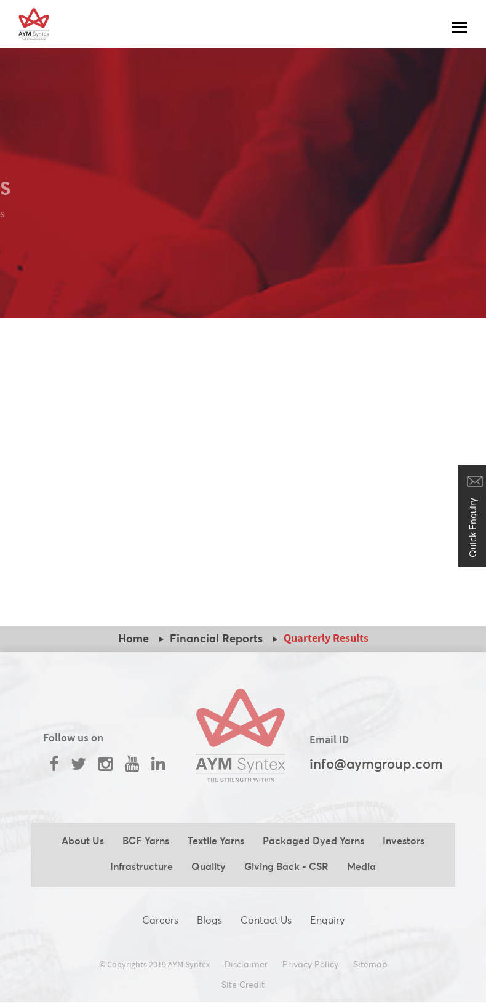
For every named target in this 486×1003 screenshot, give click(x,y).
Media (361, 866)
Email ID (329, 740)
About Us (83, 840)
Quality (208, 866)
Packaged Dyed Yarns (313, 840)
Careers (160, 920)
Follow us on (73, 738)
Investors (403, 840)
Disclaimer (246, 964)
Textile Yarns (216, 840)
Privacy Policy (310, 964)
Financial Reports (216, 638)
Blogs (209, 920)
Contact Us (266, 920)
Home (133, 638)
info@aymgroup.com (376, 763)
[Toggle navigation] (460, 24)
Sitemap (370, 964)
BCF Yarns (145, 840)
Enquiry (327, 920)
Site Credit (243, 984)
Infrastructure (141, 866)
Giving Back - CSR (286, 866)
